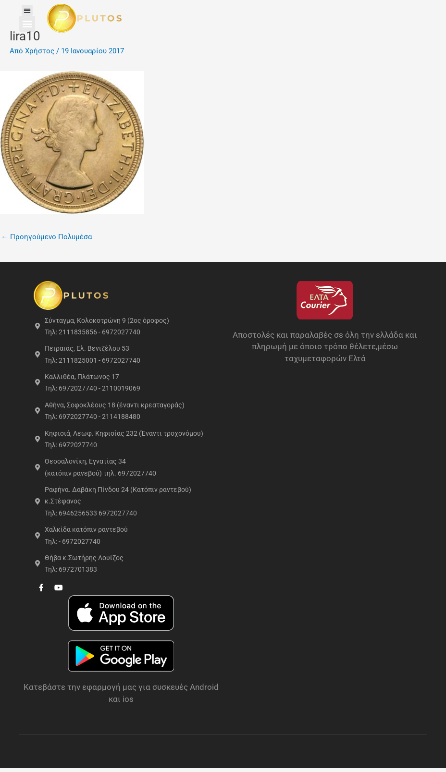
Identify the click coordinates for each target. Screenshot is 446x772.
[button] (29, 10)
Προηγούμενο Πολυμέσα (46, 237)
